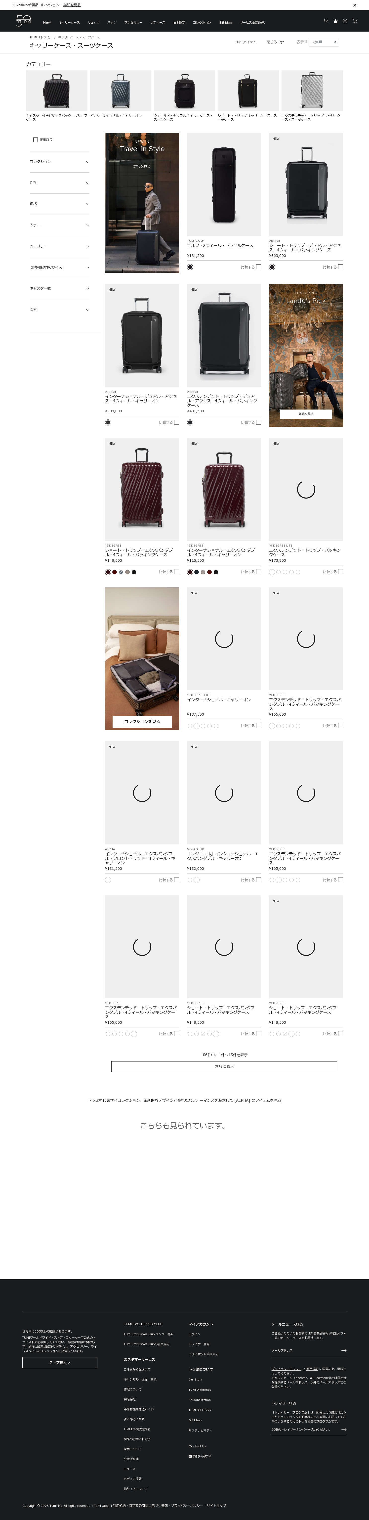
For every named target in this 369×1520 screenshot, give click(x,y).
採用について (133, 1449)
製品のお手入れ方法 (137, 1439)
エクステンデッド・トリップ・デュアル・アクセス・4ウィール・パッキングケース (222, 401)
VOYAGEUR (195, 849)
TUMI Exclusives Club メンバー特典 (148, 1334)
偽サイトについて (136, 1489)
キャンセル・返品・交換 (140, 1379)
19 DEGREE (113, 545)
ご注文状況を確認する (203, 1354)
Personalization (200, 1400)
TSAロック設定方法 (137, 1429)
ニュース (130, 1469)
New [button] (47, 22)
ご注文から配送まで (137, 1369)
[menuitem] (47, 21)
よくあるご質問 (134, 1419)
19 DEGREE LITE (280, 545)
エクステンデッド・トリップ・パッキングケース (305, 552)
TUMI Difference (200, 1389)
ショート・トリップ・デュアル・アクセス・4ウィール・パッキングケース (305, 247)
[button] (69, 21)
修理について (133, 1389)
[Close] (354, 5)
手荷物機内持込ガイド (139, 1409)
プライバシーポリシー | (188, 1505)
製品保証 (130, 1399)
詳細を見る (72, 5)
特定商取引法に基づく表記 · (149, 1505)
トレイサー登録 (199, 1344)
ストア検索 (58, 1362)
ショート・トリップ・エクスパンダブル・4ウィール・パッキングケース (139, 552)
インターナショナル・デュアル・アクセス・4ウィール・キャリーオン (141, 398)
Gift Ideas (195, 1420)
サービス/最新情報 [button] (252, 22)
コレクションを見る (142, 722)
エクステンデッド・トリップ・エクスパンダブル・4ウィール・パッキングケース (305, 704)
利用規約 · (120, 1505)
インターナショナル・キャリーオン (219, 700)
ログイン (195, 1334)
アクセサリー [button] (133, 22)
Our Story (195, 1379)
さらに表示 (224, 1066)
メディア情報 (133, 1479)
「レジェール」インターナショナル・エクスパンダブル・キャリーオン (223, 856)
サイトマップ (216, 1505)
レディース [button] (157, 22)
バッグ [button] (112, 22)
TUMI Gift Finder (200, 1410)
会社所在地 (131, 1459)
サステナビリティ (200, 1430)
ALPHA (110, 849)
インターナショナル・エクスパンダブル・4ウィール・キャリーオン (221, 552)
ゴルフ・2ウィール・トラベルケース (220, 245)
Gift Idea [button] (225, 22)
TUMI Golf (195, 240)
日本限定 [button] (179, 22)
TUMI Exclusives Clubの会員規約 (146, 1344)
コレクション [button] (202, 22)
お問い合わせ (202, 1456)
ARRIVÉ (274, 240)
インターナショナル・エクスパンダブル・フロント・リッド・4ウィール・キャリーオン (140, 858)
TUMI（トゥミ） (41, 37)
